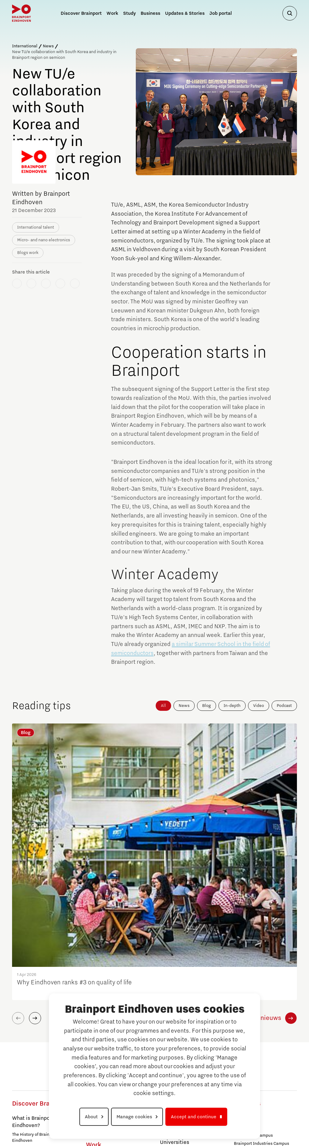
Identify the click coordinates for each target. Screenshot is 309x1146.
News (48, 46)
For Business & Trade (32, 1054)
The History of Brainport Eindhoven (34, 994)
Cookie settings (278, 1123)
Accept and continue (193, 1116)
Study (168, 972)
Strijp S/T (95, 976)
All (163, 705)
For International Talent (35, 1076)
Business (150, 13)
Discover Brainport (39, 960)
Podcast (284, 705)
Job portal (220, 13)
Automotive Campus (31, 1097)
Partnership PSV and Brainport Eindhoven (41, 1008)
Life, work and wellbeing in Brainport (37, 1022)
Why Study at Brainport (187, 987)
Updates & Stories (185, 13)
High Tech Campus (252, 1016)
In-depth (232, 705)
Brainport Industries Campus (113, 960)
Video (258, 705)
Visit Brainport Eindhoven (42, 1037)
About (91, 1116)
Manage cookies (134, 1116)
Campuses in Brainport (39, 1088)
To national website (262, 1071)
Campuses (246, 975)
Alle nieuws (264, 874)
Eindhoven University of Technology (108, 987)
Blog (206, 705)
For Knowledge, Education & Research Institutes (39, 1065)
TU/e (238, 1008)
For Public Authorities (33, 1046)
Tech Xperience (178, 961)
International (24, 46)
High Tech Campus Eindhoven (114, 968)
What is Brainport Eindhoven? (33, 978)
